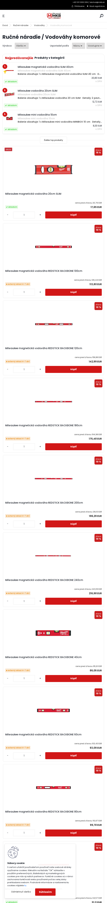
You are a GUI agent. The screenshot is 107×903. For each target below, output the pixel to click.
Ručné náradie (20, 25)
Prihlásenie (79, 6)
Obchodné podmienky (19, 820)
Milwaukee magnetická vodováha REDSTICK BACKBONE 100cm (78, 195)
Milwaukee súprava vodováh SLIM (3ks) (26, 736)
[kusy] (14, 215)
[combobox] (78, 46)
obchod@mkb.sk (67, 829)
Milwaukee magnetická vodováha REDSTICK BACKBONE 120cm (27, 272)
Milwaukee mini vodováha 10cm (76, 657)
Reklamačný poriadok (18, 824)
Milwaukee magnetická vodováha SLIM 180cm (27, 582)
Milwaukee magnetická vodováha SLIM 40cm (78, 582)
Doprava (11, 829)
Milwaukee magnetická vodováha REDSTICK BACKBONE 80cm (27, 504)
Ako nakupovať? (15, 816)
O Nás (9, 837)
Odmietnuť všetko (21, 891)
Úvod (5, 25)
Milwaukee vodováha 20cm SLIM (77, 734)
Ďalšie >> (59, 771)
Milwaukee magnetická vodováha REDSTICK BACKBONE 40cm (27, 427)
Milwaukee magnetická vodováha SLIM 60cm (27, 659)
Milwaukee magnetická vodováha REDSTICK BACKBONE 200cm (27, 350)
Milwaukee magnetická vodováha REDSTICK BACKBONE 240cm (78, 350)
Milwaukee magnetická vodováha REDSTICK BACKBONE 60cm (78, 427)
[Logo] (53, 16)
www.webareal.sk (66, 900)
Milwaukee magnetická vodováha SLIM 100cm (78, 504)
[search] (101, 16)
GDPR (9, 833)
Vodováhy (39, 25)
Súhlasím (45, 892)
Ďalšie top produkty (53, 140)
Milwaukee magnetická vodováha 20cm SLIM (27, 195)
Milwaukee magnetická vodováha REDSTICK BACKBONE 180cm (78, 272)
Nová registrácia (97, 6)
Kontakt (10, 841)
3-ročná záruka (15, 808)
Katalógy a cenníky (17, 812)
